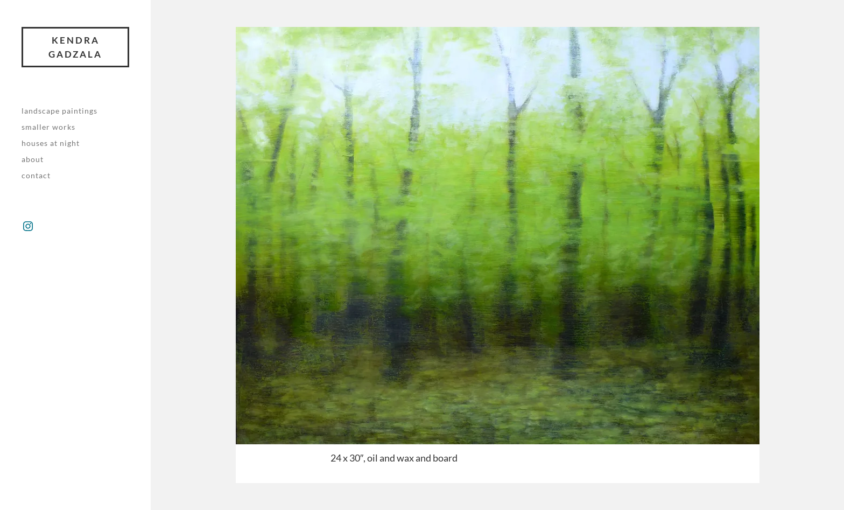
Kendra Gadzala (75, 47)
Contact (36, 175)
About (33, 159)
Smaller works (48, 126)
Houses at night (51, 143)
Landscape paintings (59, 110)
